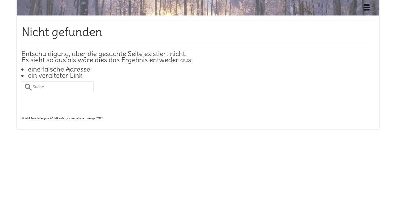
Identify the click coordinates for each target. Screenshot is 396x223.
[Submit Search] (26, 99)
